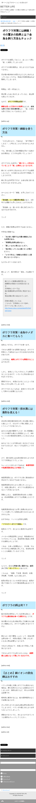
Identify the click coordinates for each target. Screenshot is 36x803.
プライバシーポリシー (9, 781)
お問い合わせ (6, 776)
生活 (2, 45)
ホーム (5, 773)
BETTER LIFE (7, 6)
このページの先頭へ (19, 801)
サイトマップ (6, 779)
